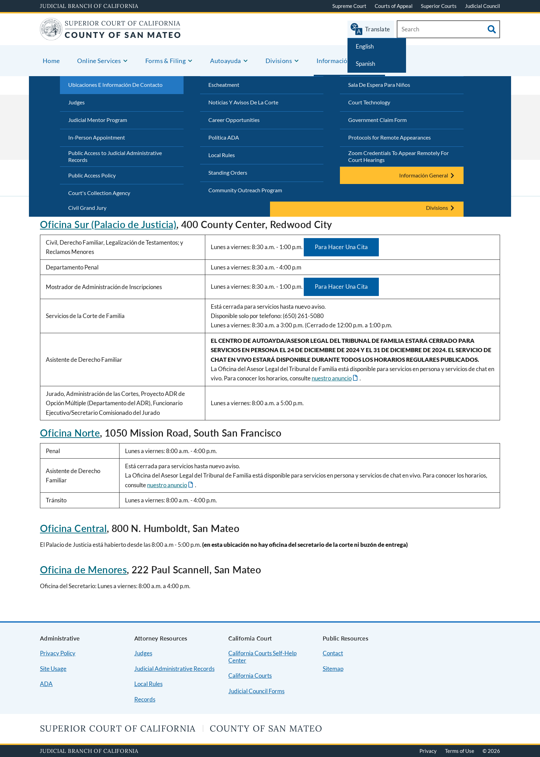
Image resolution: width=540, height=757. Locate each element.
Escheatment (223, 84)
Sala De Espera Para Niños (379, 84)
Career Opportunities (234, 119)
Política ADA (223, 137)
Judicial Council (482, 6)
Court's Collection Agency (99, 193)
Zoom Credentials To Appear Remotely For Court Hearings (398, 156)
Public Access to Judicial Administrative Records (115, 156)
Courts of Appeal (394, 6)
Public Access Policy (92, 175)
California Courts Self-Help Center (262, 656)
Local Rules (221, 155)
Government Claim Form (377, 119)
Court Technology (369, 102)
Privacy (428, 751)
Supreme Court (349, 6)
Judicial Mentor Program (97, 119)
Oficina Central (73, 528)
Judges (76, 102)
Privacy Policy (57, 653)
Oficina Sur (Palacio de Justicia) (108, 224)
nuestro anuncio (332, 378)
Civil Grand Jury (87, 207)
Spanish (365, 63)
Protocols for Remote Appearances (389, 137)
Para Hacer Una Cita (341, 246)
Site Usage (53, 668)
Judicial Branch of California (89, 5)
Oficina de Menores (83, 569)
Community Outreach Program (245, 190)
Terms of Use (459, 751)
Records (144, 699)
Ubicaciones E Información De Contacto (115, 84)
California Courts (250, 675)
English (365, 46)
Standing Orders (227, 172)
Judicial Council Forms (256, 691)
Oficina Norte (70, 433)
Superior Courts (439, 6)
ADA (46, 683)
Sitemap (333, 668)
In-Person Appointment (96, 137)
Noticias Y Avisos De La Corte (243, 102)
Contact (333, 653)
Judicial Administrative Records (174, 668)
